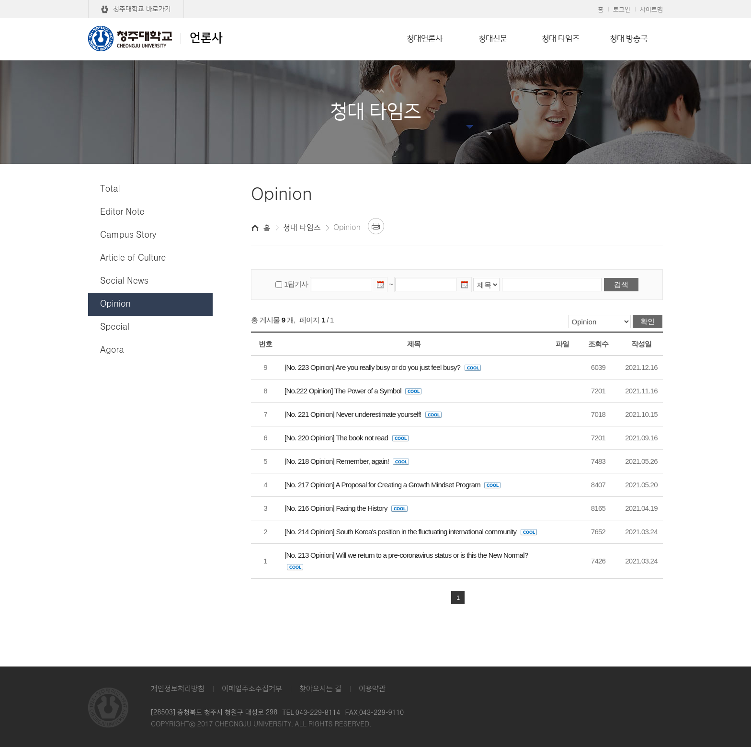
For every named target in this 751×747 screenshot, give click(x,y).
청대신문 (492, 38)
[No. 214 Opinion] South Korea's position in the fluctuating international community (410, 532)
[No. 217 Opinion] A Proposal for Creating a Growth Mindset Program (392, 485)
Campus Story (128, 235)
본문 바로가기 (375, 0)
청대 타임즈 (561, 38)
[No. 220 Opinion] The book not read (346, 438)
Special (114, 327)
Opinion (115, 304)
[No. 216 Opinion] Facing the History (346, 508)
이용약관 (372, 689)
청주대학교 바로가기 (142, 9)
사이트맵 (651, 9)
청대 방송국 (629, 38)
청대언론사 (425, 38)
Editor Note (122, 212)
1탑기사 (296, 284)
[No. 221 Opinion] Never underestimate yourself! (363, 414)
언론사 (155, 38)
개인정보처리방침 (178, 689)
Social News (124, 281)
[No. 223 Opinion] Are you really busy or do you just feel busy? (382, 367)
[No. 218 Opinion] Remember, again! (346, 461)
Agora (112, 350)
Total (110, 189)
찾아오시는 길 (320, 689)
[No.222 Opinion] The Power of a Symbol (352, 391)
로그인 (621, 9)
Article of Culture (133, 258)
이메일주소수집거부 (252, 689)
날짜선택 (381, 286)
